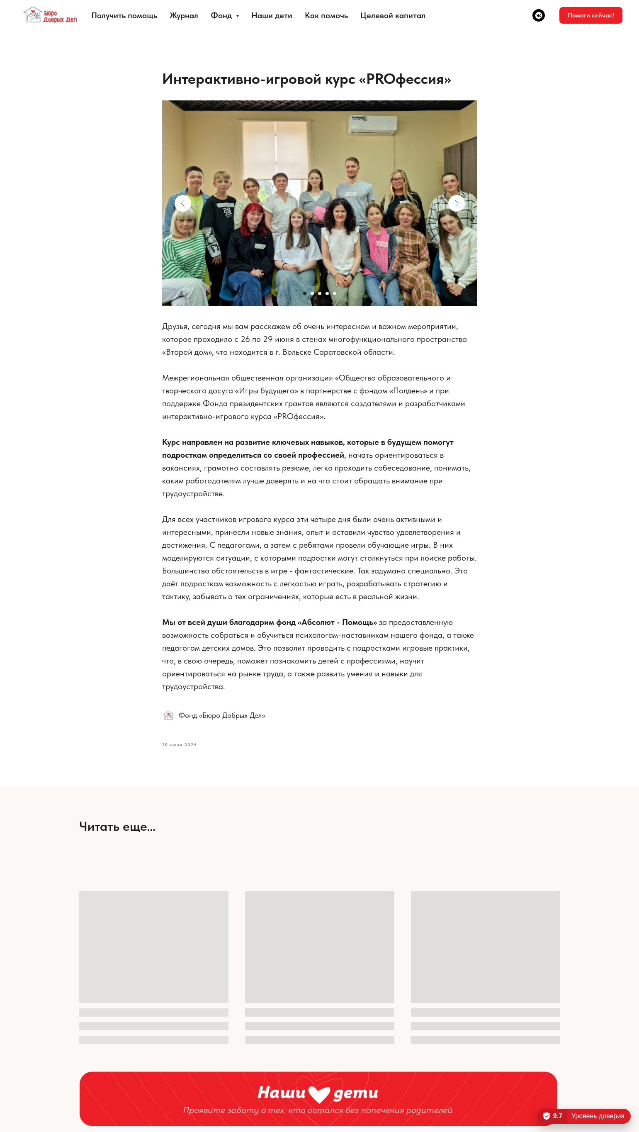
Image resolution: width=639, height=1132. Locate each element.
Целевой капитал (392, 15)
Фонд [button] (222, 15)
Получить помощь (124, 15)
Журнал (184, 15)
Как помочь (326, 15)
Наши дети (271, 15)
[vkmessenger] (538, 15)
